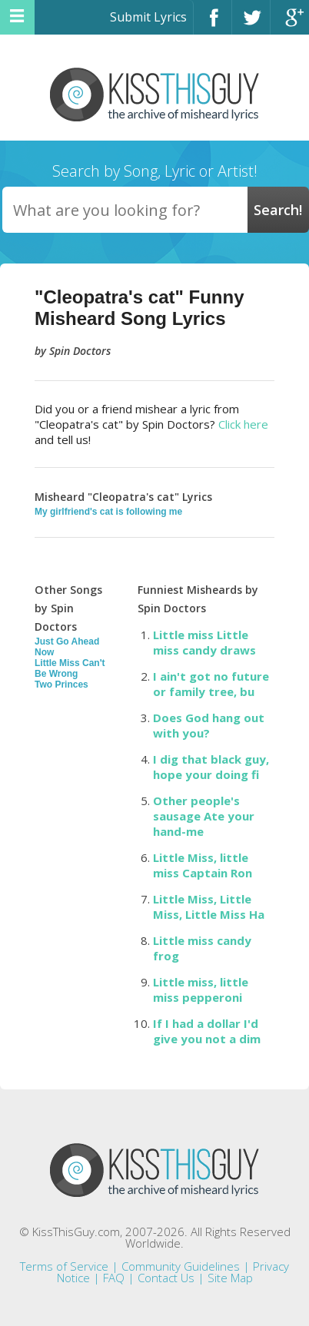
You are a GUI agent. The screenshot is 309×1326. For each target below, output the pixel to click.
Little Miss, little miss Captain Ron (202, 865)
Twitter (251, 24)
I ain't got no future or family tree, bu (211, 683)
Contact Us (166, 1277)
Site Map (230, 1277)
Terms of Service (64, 1266)
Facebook (212, 24)
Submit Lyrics (148, 16)
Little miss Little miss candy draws (204, 642)
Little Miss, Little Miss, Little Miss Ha (208, 906)
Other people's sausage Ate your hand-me (203, 816)
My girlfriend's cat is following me (108, 511)
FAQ (114, 1277)
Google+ (290, 24)
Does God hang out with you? (208, 725)
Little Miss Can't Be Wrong (70, 668)
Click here (243, 424)
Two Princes (61, 684)
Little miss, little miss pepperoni (200, 989)
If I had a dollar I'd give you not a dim (207, 1031)
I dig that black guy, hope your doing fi (211, 766)
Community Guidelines (180, 1266)
